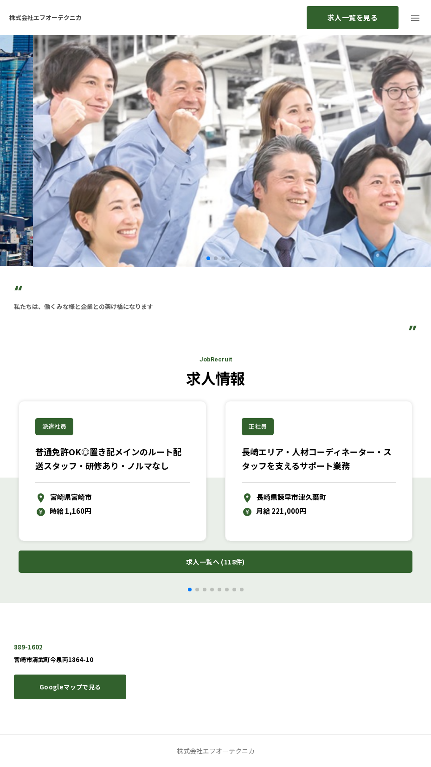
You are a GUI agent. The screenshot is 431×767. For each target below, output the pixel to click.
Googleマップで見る (70, 687)
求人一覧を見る (353, 17)
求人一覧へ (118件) (215, 562)
